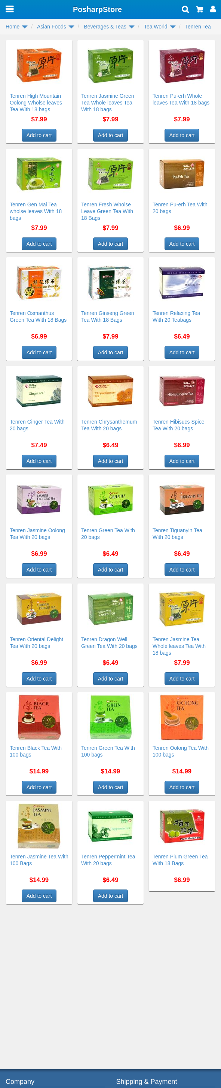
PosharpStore (97, 9)
